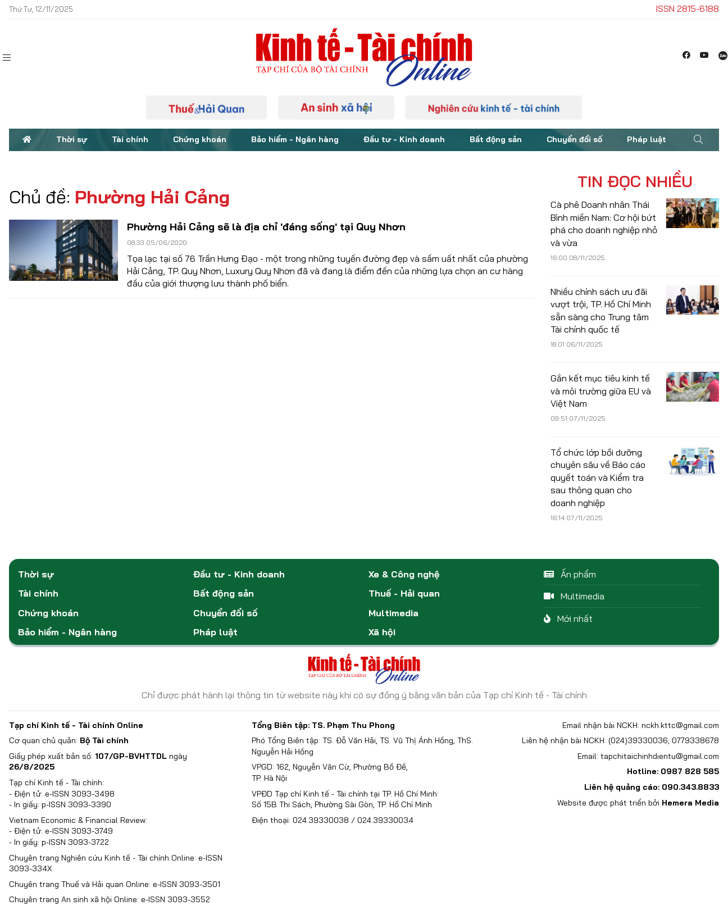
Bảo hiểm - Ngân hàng (295, 139)
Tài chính (130, 139)
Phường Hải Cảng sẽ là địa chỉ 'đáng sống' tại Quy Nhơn (266, 226)
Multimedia (393, 612)
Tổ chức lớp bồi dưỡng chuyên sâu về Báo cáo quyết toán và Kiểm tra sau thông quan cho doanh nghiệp (597, 477)
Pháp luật (646, 139)
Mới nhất (568, 618)
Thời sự (71, 139)
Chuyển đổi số (574, 139)
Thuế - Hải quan (404, 593)
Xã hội (381, 632)
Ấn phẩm (570, 574)
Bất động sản (496, 139)
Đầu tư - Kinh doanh (404, 139)
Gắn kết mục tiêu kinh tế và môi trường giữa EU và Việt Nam (600, 390)
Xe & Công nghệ (403, 574)
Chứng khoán (199, 139)
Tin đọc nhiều (635, 181)
